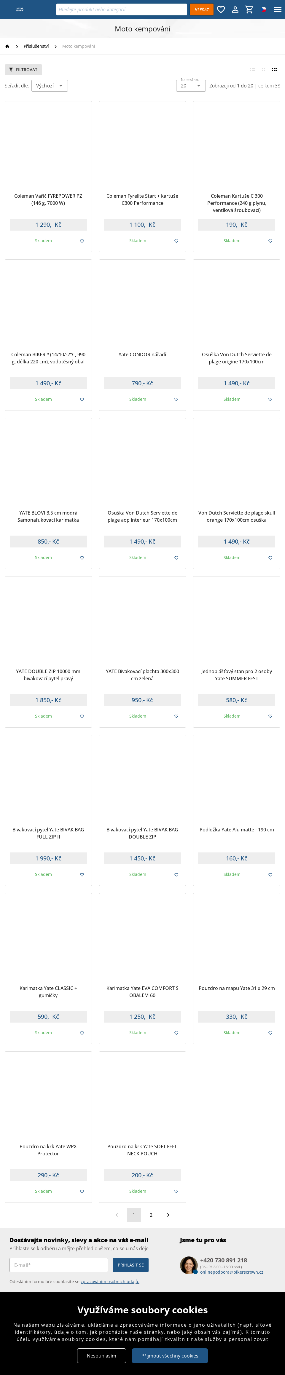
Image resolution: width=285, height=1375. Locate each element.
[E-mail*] (58, 1265)
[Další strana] (168, 1215)
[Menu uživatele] (235, 9)
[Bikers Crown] (29, 9)
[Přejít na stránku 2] (151, 1215)
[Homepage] (8, 46)
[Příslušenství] (36, 46)
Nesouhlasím (101, 1355)
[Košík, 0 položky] (249, 9)
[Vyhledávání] (121, 9)
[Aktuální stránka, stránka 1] (134, 1215)
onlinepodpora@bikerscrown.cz (231, 1272)
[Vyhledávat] (202, 9)
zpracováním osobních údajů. (110, 1281)
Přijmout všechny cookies (169, 1355)
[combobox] (191, 86)
